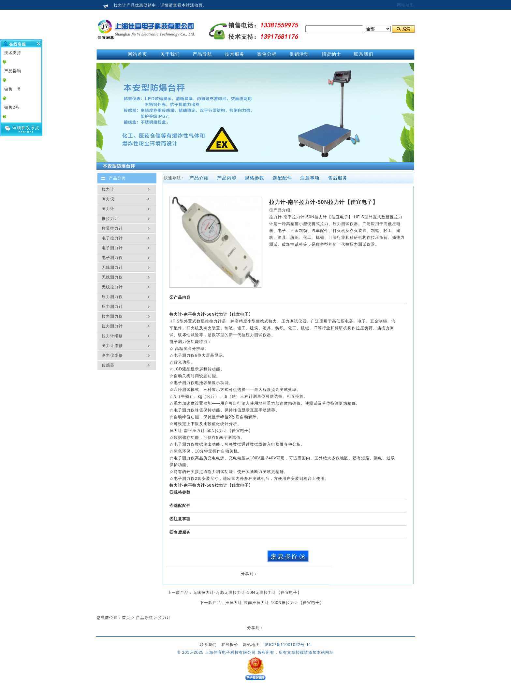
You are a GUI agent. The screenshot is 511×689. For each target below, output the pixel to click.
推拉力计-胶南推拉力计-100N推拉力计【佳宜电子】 (274, 602)
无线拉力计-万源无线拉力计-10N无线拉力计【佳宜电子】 (247, 592)
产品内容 (227, 177)
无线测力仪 (112, 277)
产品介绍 (199, 177)
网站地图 (405, 5)
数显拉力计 (112, 228)
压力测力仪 (112, 296)
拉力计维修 (112, 336)
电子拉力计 (112, 238)
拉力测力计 (112, 326)
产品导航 (144, 617)
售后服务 (337, 177)
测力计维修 (112, 345)
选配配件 (282, 177)
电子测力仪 (112, 257)
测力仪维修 (112, 355)
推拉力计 (110, 218)
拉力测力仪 (112, 316)
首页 (126, 617)
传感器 (108, 365)
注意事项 (310, 177)
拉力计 (108, 189)
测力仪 (108, 199)
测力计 (108, 209)
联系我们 (208, 644)
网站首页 (137, 54)
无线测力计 (112, 267)
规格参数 (254, 177)
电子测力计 (112, 248)
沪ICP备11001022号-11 (288, 644)
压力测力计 (112, 306)
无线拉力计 (112, 287)
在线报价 (229, 644)
